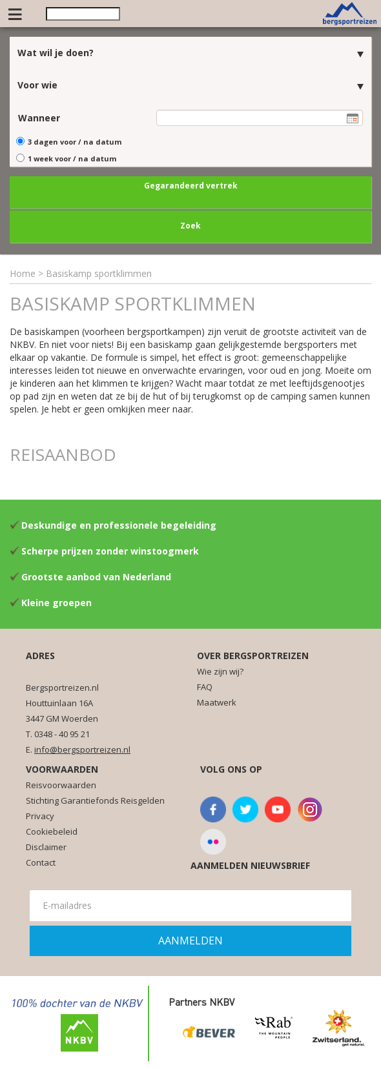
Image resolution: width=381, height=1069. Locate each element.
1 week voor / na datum (72, 158)
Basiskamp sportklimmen (99, 273)
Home (23, 273)
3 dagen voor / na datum (74, 142)
